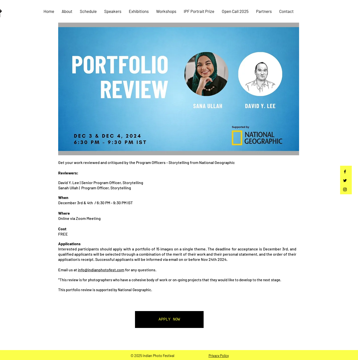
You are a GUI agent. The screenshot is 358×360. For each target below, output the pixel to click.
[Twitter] (345, 180)
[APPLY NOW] (169, 319)
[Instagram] (345, 189)
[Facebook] (345, 171)
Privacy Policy (219, 356)
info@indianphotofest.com (101, 269)
